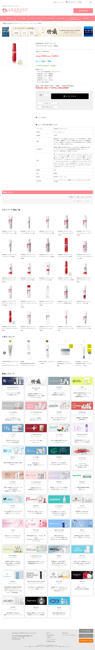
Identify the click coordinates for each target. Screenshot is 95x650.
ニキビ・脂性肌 (48, 75)
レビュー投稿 (21, 18)
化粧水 (47, 82)
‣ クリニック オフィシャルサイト (69, 635)
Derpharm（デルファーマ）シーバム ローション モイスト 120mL (66, 233)
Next (89, 353)
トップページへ (86, 635)
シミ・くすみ (47, 78)
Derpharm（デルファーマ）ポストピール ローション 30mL (84, 279)
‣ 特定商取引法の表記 (50, 641)
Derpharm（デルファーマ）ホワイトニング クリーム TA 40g (65, 328)
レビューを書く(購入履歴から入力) (46, 124)
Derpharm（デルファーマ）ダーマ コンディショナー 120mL (46, 303)
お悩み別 (39, 73)
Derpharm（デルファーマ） (53, 71)
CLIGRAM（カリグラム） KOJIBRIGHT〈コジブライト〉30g (65, 363)
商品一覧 (8, 18)
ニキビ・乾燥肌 (48, 73)
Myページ (56, 2)
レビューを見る (41, 117)
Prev (4, 353)
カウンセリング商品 (35, 18)
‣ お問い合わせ (65, 633)
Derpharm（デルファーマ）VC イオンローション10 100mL (46, 328)
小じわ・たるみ (48, 80)
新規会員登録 (83, 11)
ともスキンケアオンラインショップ (24, 633)
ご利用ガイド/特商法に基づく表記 (74, 18)
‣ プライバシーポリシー (51, 639)
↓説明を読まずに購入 (86, 640)
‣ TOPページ (48, 633)
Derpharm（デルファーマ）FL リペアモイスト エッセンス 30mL (10, 328)
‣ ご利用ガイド (49, 637)
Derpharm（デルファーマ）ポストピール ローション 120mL (9, 279)
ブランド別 (40, 71)
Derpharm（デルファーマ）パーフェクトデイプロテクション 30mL (84, 256)
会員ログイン (73, 197)
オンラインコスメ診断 (47, 18)
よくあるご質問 (60, 18)
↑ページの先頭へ (86, 631)
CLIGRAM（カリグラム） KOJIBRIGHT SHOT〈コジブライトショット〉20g (83, 363)
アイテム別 (40, 82)
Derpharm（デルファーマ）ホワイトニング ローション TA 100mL (9, 303)
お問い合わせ (86, 18)
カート (62, 2)
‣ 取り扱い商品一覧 (50, 635)
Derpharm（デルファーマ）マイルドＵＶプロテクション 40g (28, 328)
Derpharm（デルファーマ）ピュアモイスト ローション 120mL (28, 256)
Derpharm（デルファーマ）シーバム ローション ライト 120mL (84, 233)
